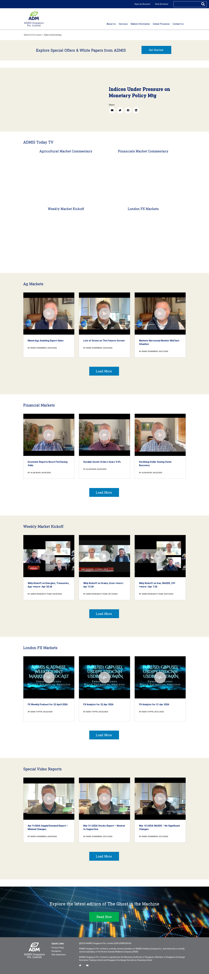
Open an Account (142, 4)
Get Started (156, 50)
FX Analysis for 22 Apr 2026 (98, 704)
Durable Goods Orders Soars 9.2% (102, 462)
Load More (104, 371)
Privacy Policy (58, 948)
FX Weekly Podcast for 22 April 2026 (47, 704)
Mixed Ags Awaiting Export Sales (46, 340)
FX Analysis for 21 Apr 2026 (154, 704)
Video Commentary (53, 35)
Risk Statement (59, 954)
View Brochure (161, 4)
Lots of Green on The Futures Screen (104, 340)
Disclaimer (56, 951)
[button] (112, 110)
